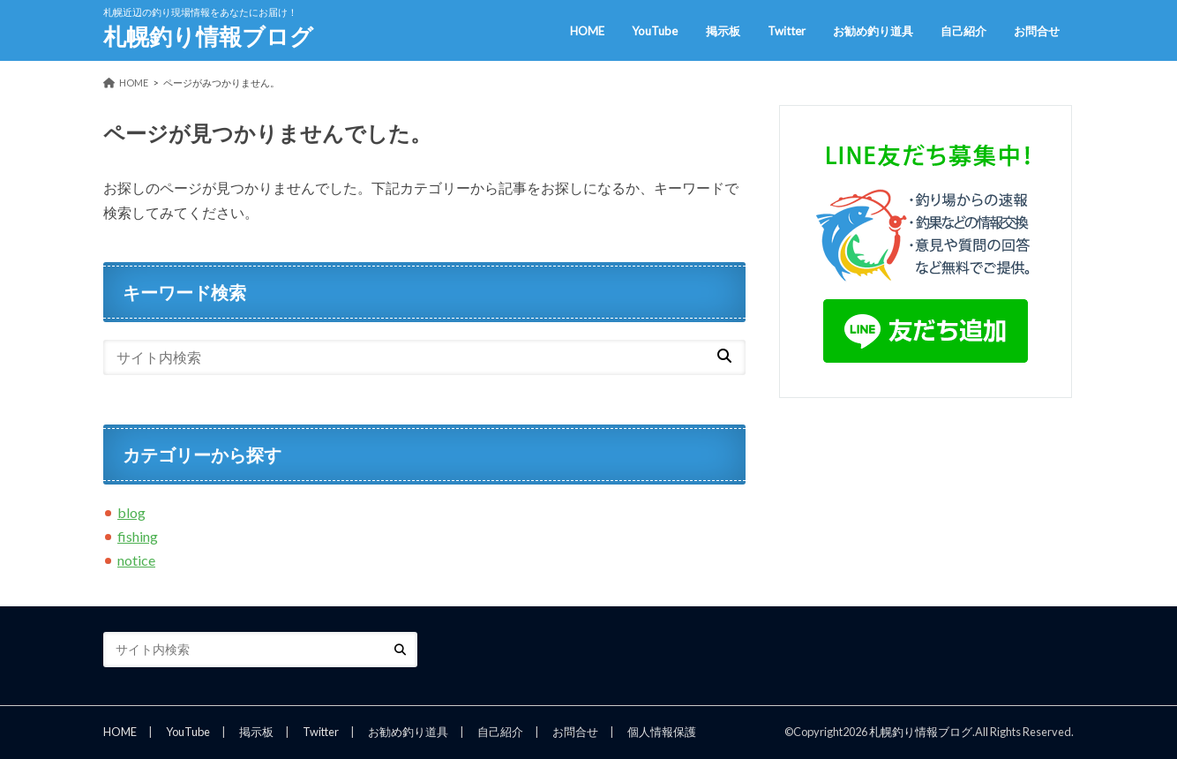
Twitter (787, 31)
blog (131, 512)
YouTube (655, 31)
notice (136, 560)
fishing (137, 536)
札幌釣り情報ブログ (208, 36)
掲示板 (723, 31)
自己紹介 (963, 31)
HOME (587, 31)
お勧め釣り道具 (873, 31)
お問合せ (1037, 31)
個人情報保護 (661, 732)
